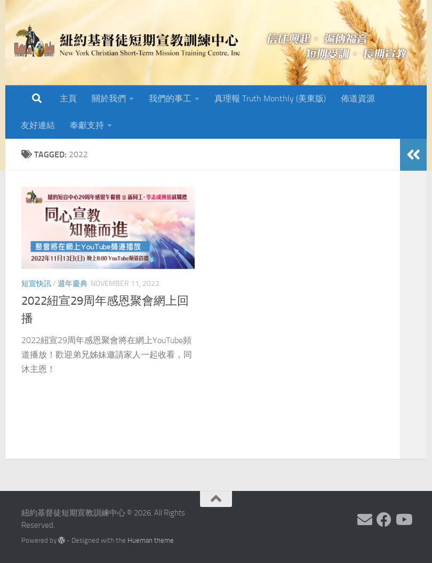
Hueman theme (150, 540)
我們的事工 (170, 98)
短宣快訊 (36, 283)
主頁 (68, 98)
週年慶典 (72, 283)
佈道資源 (358, 98)
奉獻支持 (87, 125)
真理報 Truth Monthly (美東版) (270, 98)
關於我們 (109, 98)
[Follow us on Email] (364, 519)
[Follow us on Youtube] (403, 519)
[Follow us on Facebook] (384, 519)
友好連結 (38, 125)
